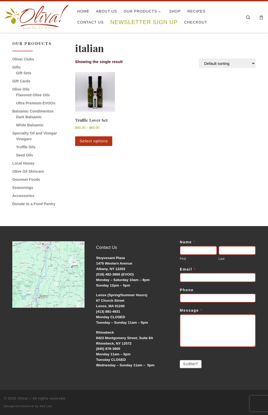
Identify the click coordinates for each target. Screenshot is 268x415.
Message (191, 310)
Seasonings (22, 188)
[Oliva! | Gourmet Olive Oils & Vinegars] (36, 15)
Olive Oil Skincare (28, 171)
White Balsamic (29, 125)
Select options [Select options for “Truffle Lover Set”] (94, 141)
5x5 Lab (46, 406)
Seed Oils (24, 155)
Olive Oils (21, 89)
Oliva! (23, 398)
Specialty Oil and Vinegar (34, 133)
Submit (190, 364)
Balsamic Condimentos (33, 111)
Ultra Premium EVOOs (35, 103)
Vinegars (24, 139)
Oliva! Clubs (23, 59)
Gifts (16, 67)
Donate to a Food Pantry (33, 204)
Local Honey (23, 163)
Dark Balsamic (29, 117)
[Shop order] (227, 63)
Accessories (23, 196)
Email (188, 269)
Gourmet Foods (26, 179)
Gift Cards (21, 81)
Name (187, 242)
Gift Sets (23, 73)
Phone (187, 290)
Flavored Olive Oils (33, 95)
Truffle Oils (25, 147)
